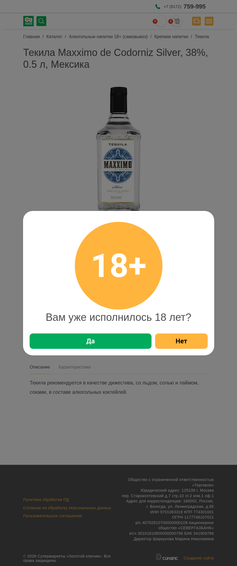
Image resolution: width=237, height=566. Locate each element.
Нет (181, 341)
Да (90, 341)
